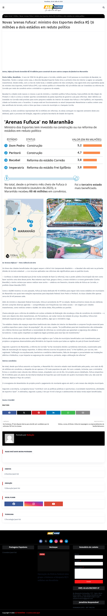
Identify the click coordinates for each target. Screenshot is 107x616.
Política (16, 16)
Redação (30, 435)
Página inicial (8, 16)
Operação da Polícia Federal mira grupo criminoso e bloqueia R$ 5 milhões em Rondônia (53, 577)
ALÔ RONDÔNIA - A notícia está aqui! (27, 613)
